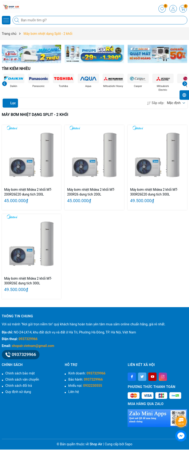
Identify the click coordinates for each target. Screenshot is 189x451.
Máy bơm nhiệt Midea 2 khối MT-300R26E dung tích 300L (28, 281)
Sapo (128, 444)
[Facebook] (132, 377)
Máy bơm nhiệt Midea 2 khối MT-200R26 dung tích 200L (91, 192)
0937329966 (28, 339)
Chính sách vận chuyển (22, 379)
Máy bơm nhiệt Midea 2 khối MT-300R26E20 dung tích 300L (154, 192)
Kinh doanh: (86, 373)
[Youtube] (152, 377)
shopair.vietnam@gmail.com (33, 346)
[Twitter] (142, 377)
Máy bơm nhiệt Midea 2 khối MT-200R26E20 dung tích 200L (28, 192)
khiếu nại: (85, 385)
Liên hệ (73, 392)
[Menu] (6, 20)
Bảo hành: (85, 379)
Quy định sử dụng (18, 392)
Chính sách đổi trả (18, 385)
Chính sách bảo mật (20, 373)
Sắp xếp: (155, 103)
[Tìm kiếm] (17, 20)
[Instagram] (163, 377)
